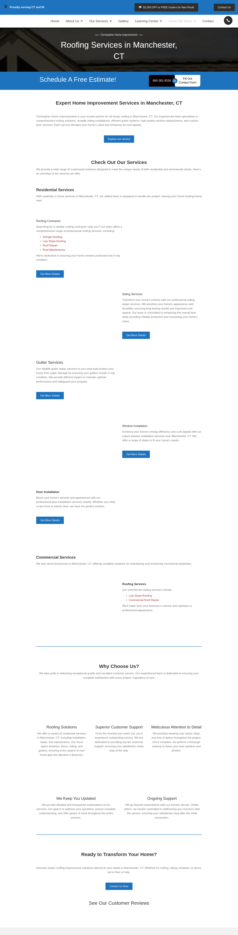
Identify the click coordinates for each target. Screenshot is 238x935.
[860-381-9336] (162, 88)
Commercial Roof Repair (144, 607)
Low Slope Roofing (140, 603)
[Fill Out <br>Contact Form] (187, 88)
